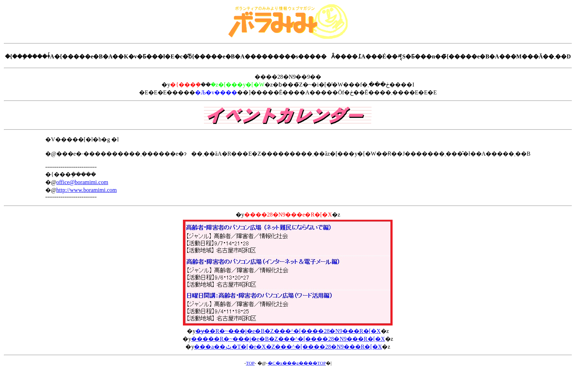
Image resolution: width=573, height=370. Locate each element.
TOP (250, 363)
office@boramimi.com (82, 182)
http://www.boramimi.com (86, 190)
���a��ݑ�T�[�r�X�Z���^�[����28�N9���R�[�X (288, 347)
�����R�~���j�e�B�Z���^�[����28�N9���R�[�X (288, 339)
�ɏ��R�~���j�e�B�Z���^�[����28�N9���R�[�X (287, 331)
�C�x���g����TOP (297, 363)
